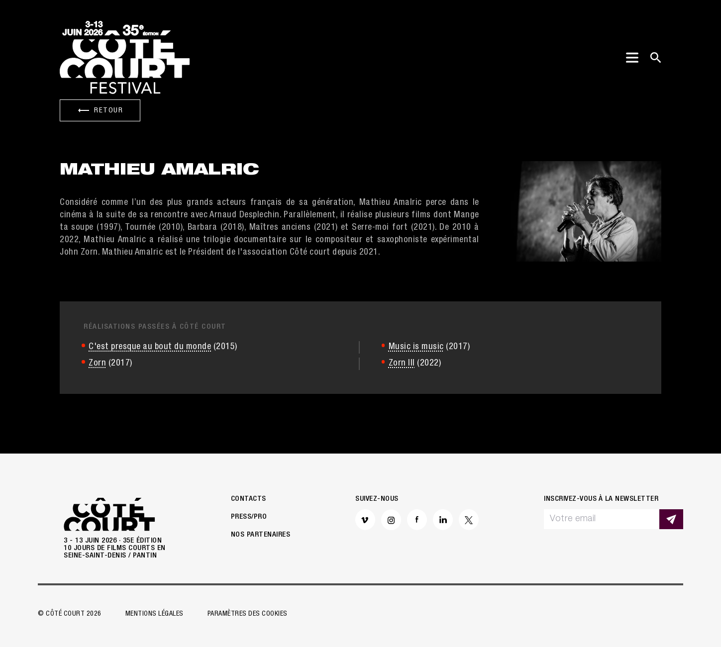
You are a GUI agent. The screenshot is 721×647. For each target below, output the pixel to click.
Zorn (97, 363)
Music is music (416, 347)
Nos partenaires (261, 535)
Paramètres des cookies (247, 614)
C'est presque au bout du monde (150, 347)
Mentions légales (154, 614)
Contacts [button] (248, 499)
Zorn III (402, 363)
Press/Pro (249, 517)
